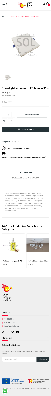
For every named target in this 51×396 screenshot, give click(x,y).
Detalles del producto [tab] (25, 177)
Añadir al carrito (32, 115)
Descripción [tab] (25, 172)
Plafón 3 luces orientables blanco (38, 261)
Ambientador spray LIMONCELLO (13, 261)
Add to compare (11, 121)
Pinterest (18, 141)
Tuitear (15, 141)
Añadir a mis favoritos (4, 121)
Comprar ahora (26, 129)
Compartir (12, 141)
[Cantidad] (8, 114)
